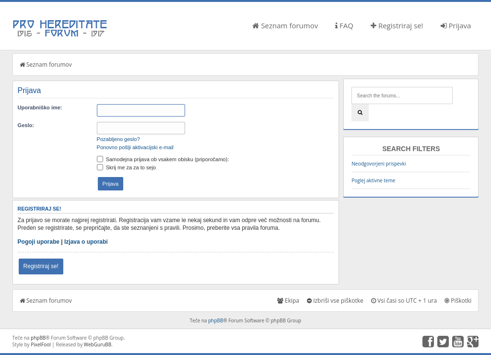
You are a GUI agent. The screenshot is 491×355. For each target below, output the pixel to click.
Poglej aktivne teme (373, 180)
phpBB (215, 320)
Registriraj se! (397, 25)
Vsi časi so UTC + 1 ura (404, 300)
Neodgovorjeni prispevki (378, 163)
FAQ (344, 25)
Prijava (456, 25)
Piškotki (457, 300)
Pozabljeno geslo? (118, 139)
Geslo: (26, 125)
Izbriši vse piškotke (335, 300)
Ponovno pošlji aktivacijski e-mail (135, 147)
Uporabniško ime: (40, 107)
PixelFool (41, 344)
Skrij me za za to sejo (126, 167)
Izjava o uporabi (86, 241)
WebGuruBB (98, 344)
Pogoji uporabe (38, 241)
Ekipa (288, 300)
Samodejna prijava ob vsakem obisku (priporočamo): (163, 159)
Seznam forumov (285, 25)
